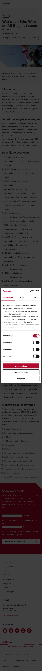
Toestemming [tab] (8, 297)
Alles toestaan (21, 366)
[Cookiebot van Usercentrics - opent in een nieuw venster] (29, 291)
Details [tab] (21, 297)
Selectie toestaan (21, 372)
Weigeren (21, 378)
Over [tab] (35, 297)
